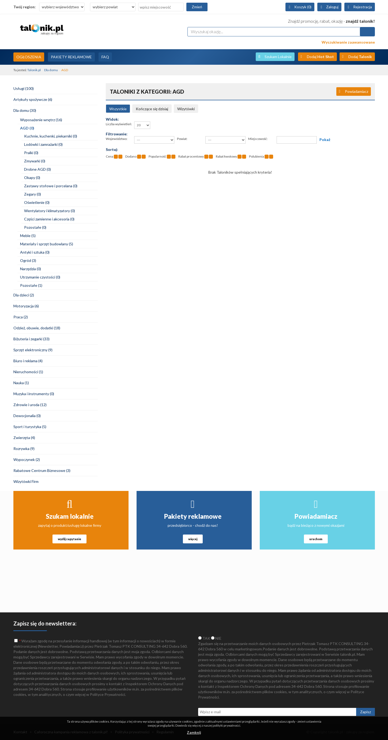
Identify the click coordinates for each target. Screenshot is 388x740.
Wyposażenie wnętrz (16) (41, 119)
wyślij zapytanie (69, 539)
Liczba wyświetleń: (119, 124)
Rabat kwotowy (226, 156)
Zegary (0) (32, 194)
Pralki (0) (31, 152)
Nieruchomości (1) (28, 371)
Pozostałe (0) (35, 227)
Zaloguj (332, 7)
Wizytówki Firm (26, 481)
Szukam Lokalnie (278, 56)
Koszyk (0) (302, 7)
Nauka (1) (21, 382)
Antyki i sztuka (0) (35, 252)
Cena (109, 156)
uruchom (315, 539)
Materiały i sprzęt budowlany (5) (46, 244)
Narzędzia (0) (30, 268)
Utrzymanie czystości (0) (40, 277)
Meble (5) (28, 235)
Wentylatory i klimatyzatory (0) (49, 210)
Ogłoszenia (28, 57)
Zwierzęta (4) (24, 437)
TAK (204, 638)
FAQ (105, 57)
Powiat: (182, 139)
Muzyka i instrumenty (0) (33, 393)
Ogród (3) (28, 260)
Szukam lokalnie (69, 516)
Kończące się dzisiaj (152, 108)
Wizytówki (186, 108)
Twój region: (24, 7)
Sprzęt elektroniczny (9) (32, 350)
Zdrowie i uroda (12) (30, 404)
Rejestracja (362, 7)
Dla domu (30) (24, 110)
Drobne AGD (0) (37, 169)
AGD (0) (27, 128)
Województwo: (116, 139)
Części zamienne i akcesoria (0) (49, 219)
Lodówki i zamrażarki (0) (43, 144)
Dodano (131, 156)
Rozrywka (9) (24, 448)
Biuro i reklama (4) (28, 360)
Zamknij (194, 732)
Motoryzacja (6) (26, 306)
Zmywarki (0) (34, 161)
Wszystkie (118, 108)
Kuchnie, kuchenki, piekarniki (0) (50, 136)
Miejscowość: (258, 139)
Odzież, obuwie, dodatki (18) (36, 328)
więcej (192, 539)
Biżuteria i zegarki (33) (31, 339)
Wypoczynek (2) (26, 459)
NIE (216, 638)
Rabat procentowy (191, 156)
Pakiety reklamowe (192, 516)
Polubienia (256, 156)
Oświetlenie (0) (37, 202)
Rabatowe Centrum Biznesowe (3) (41, 470)
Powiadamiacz (356, 91)
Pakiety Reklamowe (71, 57)
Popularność (157, 156)
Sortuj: (112, 149)
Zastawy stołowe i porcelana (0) (50, 186)
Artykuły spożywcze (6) (32, 99)
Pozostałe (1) (31, 285)
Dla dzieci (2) (23, 295)
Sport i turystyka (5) (29, 426)
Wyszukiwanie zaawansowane (348, 42)
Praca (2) (20, 317)
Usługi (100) (23, 88)
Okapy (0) (32, 177)
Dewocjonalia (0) (27, 415)
